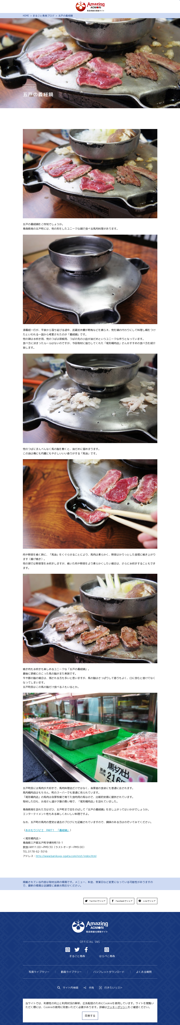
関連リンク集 (124, 1015)
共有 (89, 987)
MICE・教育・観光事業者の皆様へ (68, 1015)
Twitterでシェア (95, 901)
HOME (26, 15)
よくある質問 (144, 972)
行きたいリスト (111, 987)
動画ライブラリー (71, 972)
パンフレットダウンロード (108, 972)
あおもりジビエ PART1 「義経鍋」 (47, 830)
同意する (90, 1015)
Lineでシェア (147, 901)
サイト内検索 (68, 987)
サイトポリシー (102, 1015)
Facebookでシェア (122, 901)
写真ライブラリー (39, 972)
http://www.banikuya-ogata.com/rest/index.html (66, 856)
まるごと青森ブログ (43, 15)
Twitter (77, 949)
